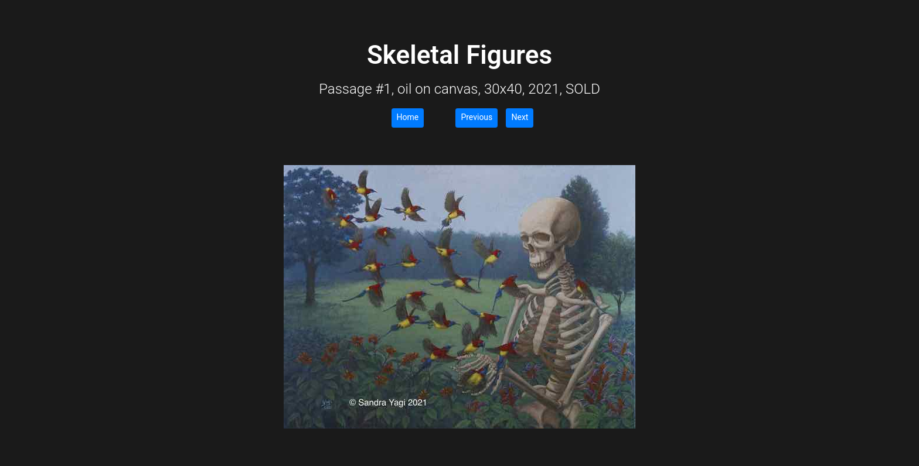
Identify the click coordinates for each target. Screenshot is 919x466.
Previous (476, 117)
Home (408, 117)
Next (519, 117)
